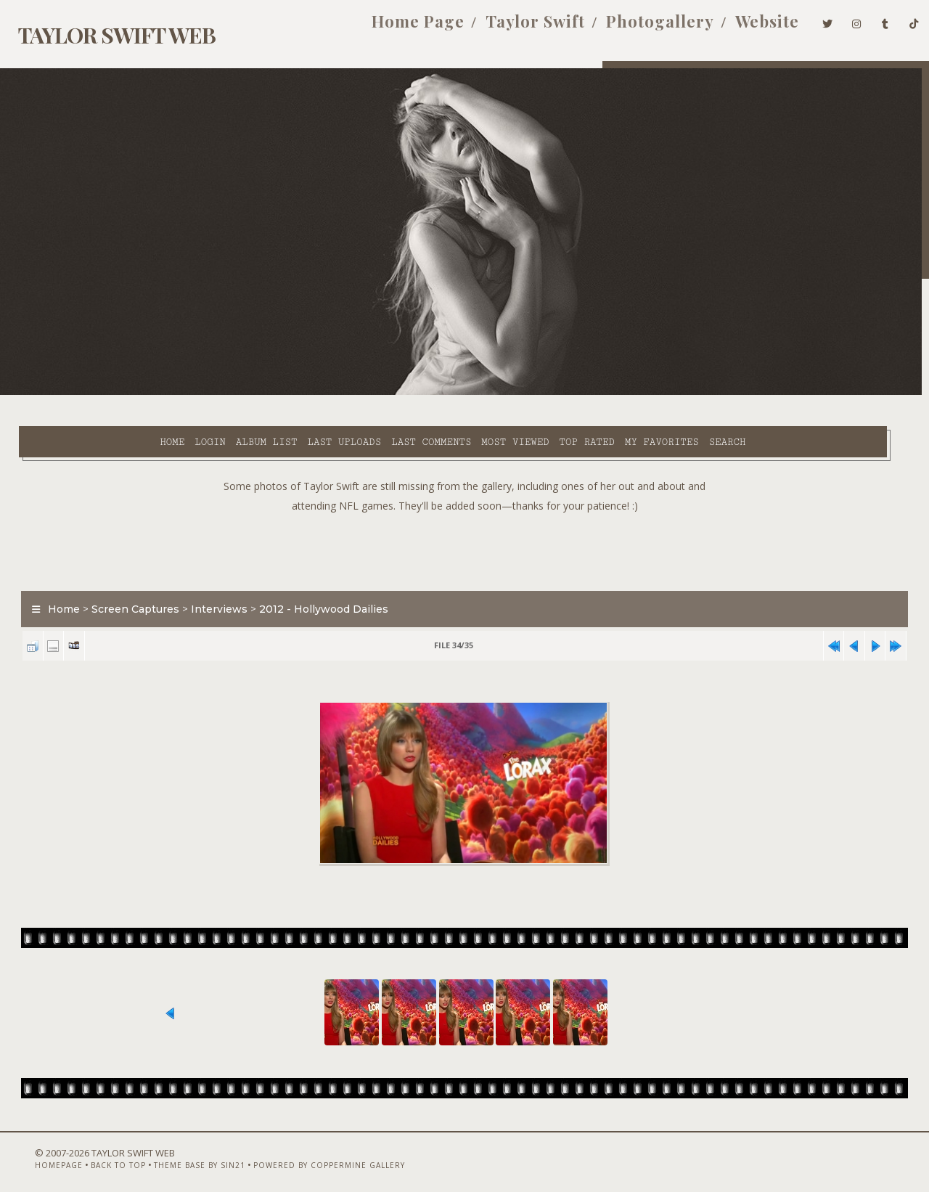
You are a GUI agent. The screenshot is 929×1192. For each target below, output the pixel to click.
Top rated (473, 393)
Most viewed (401, 393)
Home (58, 393)
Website (745, 27)
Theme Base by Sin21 (174, 1153)
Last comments (317, 393)
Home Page (396, 27)
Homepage (33, 1153)
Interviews (211, 576)
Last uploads (230, 393)
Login (96, 393)
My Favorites (548, 393)
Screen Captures (127, 576)
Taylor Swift (513, 27)
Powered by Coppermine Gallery (304, 1153)
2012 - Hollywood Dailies (315, 576)
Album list (153, 393)
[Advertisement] (464, 515)
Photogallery (638, 27)
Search (613, 393)
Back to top (92, 1153)
